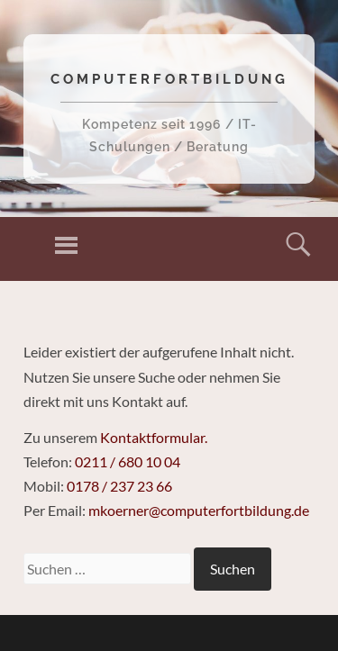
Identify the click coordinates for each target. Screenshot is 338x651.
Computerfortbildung (169, 79)
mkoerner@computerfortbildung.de (198, 510)
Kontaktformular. (153, 437)
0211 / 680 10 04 (127, 461)
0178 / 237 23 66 (119, 485)
